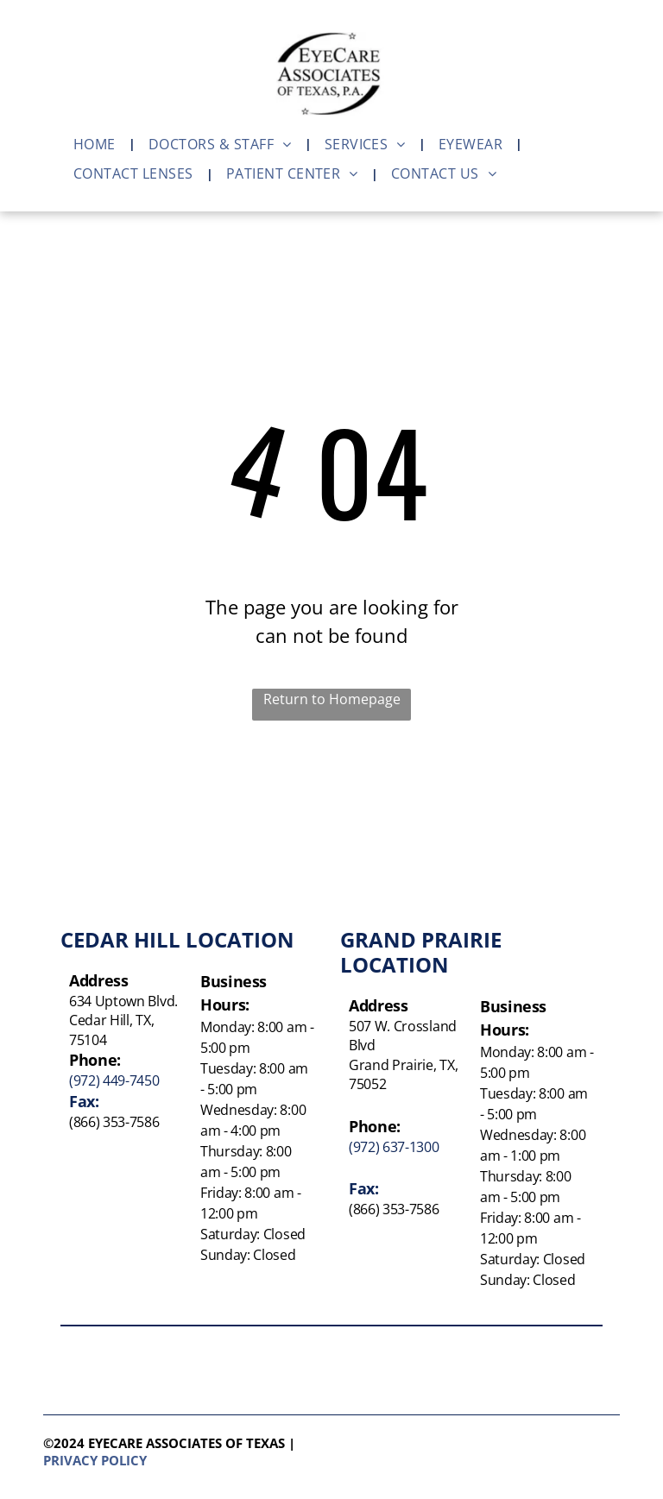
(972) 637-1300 (394, 1146)
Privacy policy (95, 1460)
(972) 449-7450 (114, 1080)
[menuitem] (98, 144)
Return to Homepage (332, 699)
